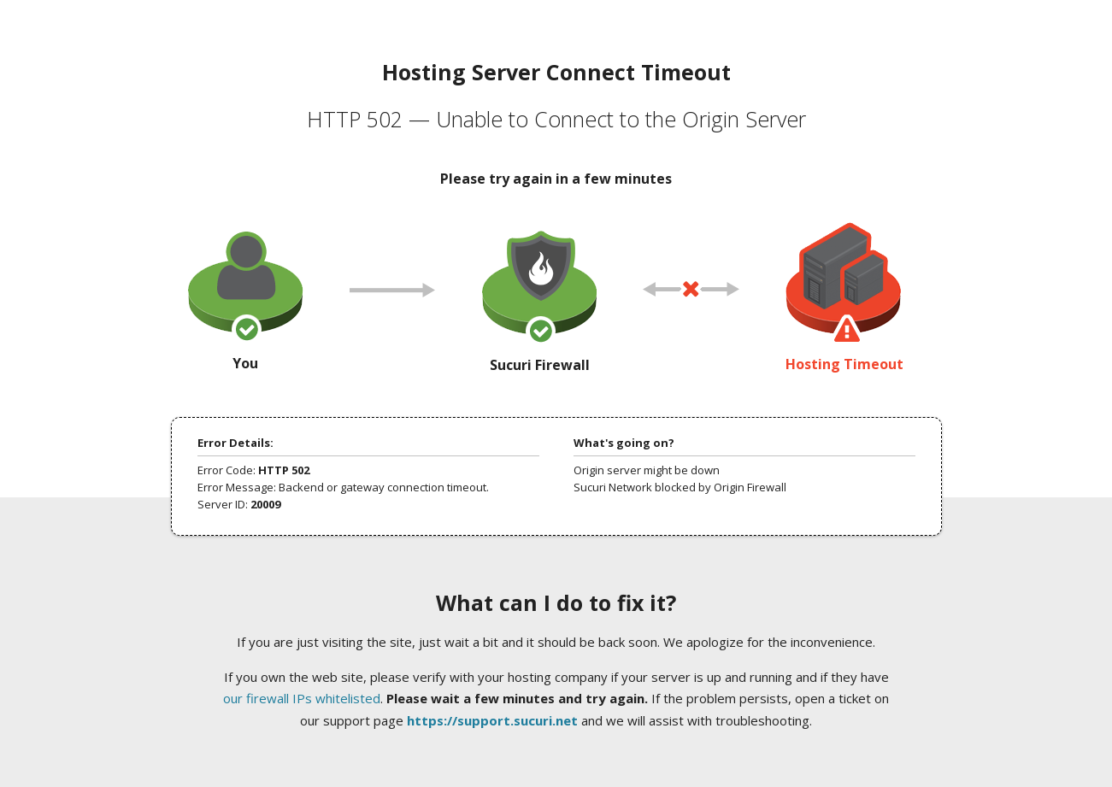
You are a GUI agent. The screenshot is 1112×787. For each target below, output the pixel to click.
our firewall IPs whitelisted (301, 698)
